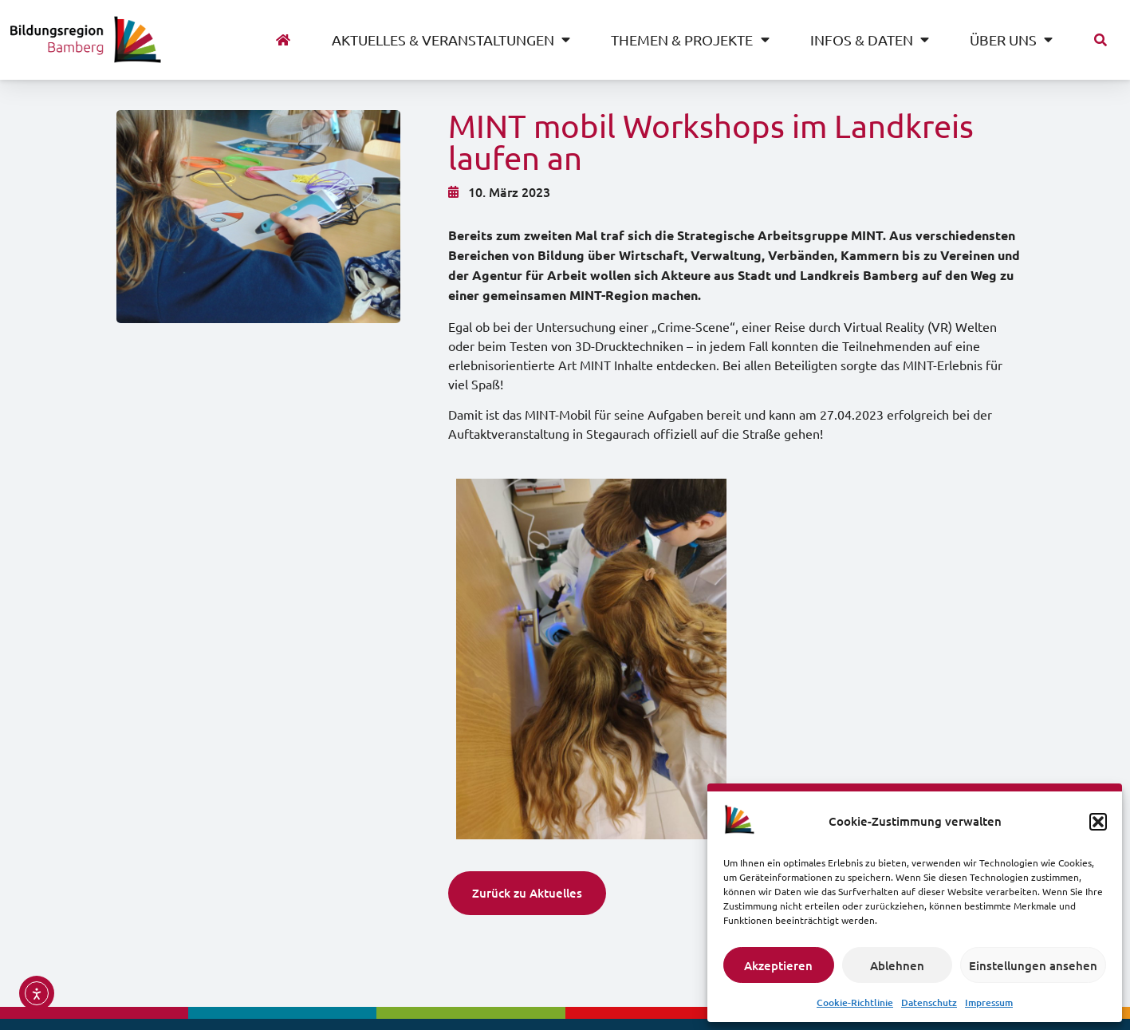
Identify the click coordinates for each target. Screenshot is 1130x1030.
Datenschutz (929, 1002)
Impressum (989, 1002)
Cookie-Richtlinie (855, 1002)
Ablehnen (897, 965)
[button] (1098, 822)
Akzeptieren (778, 965)
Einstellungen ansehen (1033, 965)
